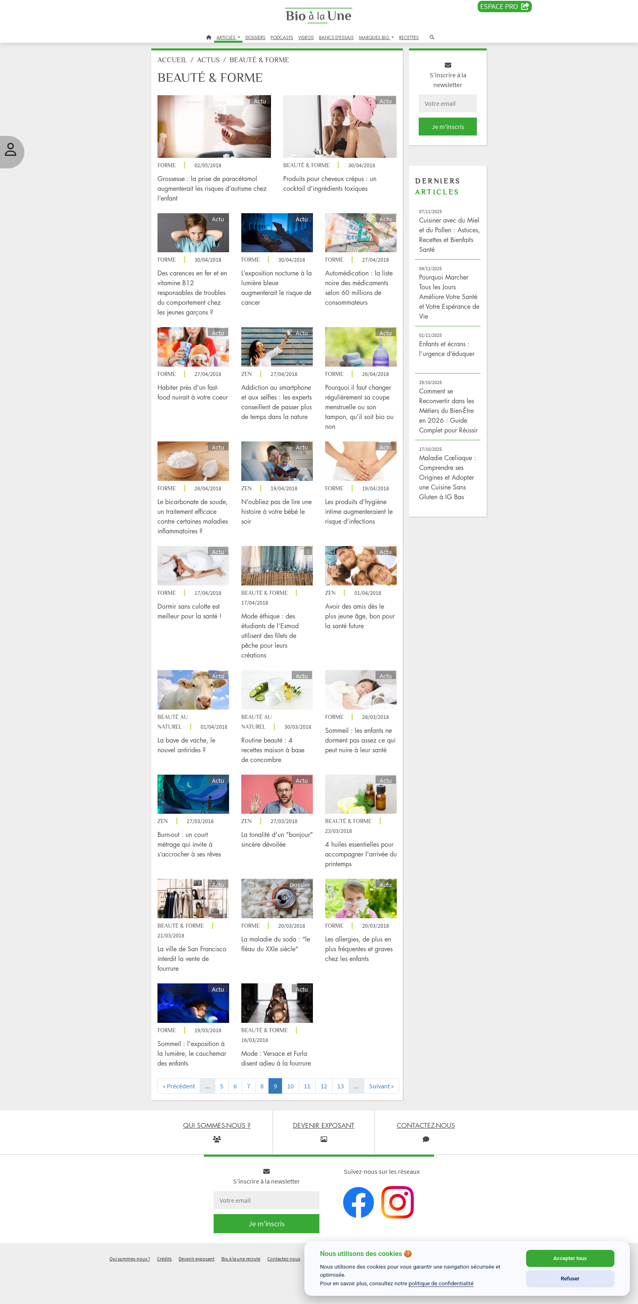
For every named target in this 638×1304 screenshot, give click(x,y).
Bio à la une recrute (240, 1293)
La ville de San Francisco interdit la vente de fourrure (195, 976)
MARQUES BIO (374, 37)
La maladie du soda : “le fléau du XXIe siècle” (276, 966)
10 (297, 1111)
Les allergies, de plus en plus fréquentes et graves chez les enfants (358, 966)
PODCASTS (282, 37)
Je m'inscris (439, 131)
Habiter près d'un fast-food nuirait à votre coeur (198, 401)
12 (331, 1111)
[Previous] (187, 1115)
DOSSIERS (255, 37)
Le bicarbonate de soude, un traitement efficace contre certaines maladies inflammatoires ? (196, 532)
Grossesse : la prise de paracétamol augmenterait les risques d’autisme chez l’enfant (218, 188)
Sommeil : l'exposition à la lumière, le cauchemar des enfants (200, 1068)
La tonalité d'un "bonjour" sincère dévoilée (271, 865)
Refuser (570, 1279)
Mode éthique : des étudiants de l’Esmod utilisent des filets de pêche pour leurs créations (275, 653)
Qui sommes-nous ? (129, 1293)
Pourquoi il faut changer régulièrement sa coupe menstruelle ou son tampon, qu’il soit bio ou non (358, 411)
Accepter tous (570, 1258)
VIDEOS (306, 37)
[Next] (386, 1115)
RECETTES (409, 37)
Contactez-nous (283, 1293)
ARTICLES (226, 37)
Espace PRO (504, 6)
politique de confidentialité (441, 1283)
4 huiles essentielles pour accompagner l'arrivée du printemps (355, 875)
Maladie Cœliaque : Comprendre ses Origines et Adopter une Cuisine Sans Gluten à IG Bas (441, 491)
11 (314, 1111)
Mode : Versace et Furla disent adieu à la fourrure (280, 1078)
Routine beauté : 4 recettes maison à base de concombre (278, 774)
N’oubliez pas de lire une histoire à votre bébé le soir (276, 522)
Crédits (164, 1293)
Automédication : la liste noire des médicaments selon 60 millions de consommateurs (356, 290)
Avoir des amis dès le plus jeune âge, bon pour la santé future (354, 633)
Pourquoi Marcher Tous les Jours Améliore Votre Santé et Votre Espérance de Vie (438, 301)
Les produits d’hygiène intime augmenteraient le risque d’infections (356, 522)
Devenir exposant (196, 1293)
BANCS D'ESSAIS (336, 37)
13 (347, 1111)
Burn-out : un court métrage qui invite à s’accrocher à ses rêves (200, 865)
